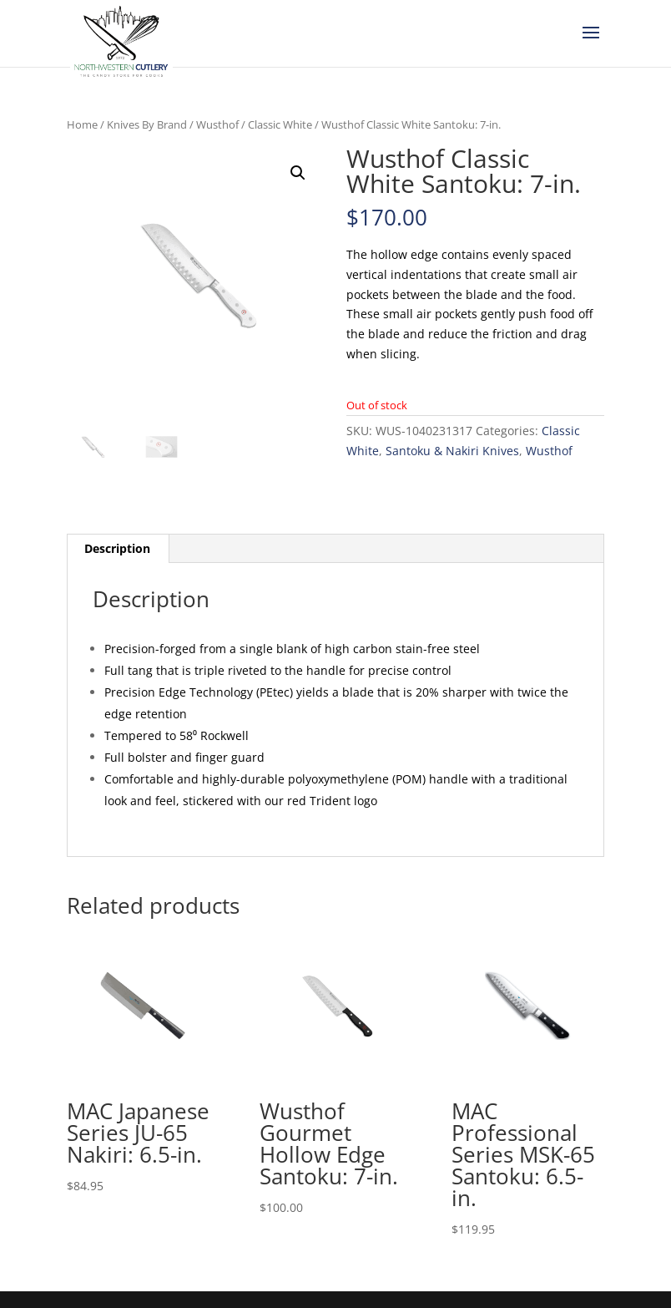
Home (82, 124)
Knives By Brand (147, 124)
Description (117, 548)
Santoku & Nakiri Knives (452, 451)
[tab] (117, 549)
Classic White (280, 124)
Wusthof (217, 124)
